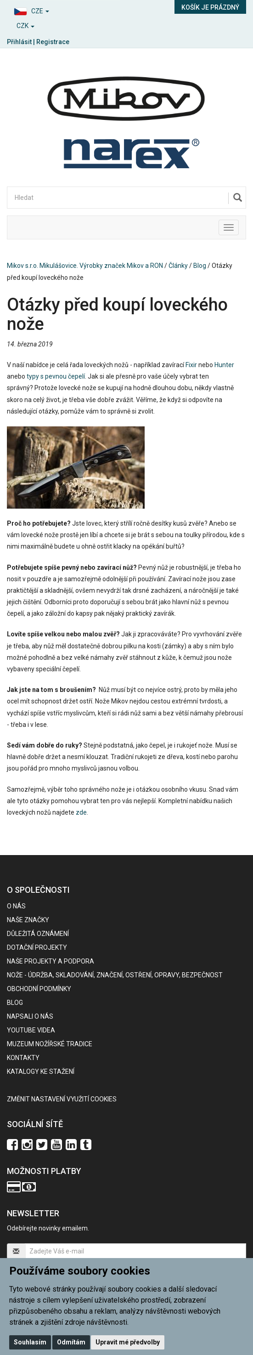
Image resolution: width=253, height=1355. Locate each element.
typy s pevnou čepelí (56, 376)
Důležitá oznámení (38, 933)
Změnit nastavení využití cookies (62, 1099)
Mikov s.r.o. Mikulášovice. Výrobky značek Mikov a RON (85, 265)
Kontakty (23, 1057)
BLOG (15, 1002)
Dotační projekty (37, 947)
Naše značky (28, 920)
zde (81, 812)
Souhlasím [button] (30, 1342)
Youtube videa (31, 1030)
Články (178, 265)
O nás (16, 906)
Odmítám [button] (71, 1342)
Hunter (224, 365)
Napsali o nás (30, 1016)
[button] (63, 10)
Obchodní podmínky (39, 988)
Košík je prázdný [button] (210, 7)
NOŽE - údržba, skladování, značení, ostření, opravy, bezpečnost (115, 975)
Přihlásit (19, 41)
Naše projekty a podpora (50, 961)
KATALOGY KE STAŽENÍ (40, 1071)
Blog (199, 265)
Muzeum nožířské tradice (49, 1044)
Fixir (191, 365)
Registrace (52, 41)
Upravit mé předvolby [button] (128, 1342)
